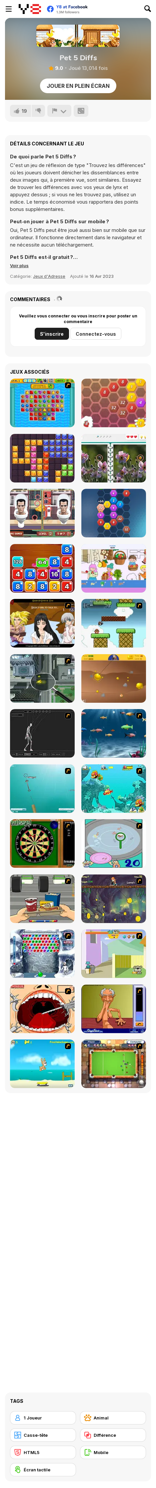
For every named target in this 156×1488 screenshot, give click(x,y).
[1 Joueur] (43, 1417)
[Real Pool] (113, 1063)
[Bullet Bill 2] (113, 623)
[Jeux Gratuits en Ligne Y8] (30, 9)
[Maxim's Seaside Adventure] (42, 1063)
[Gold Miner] (113, 678)
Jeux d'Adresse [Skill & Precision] (49, 276)
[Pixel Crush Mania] (42, 403)
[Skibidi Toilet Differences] (42, 513)
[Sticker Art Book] (113, 568)
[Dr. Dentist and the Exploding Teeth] (42, 1009)
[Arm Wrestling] (113, 1009)
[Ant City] (42, 678)
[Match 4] (113, 403)
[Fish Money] (113, 898)
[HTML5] (43, 1452)
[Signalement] (59, 111)
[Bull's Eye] (42, 843)
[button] (19, 265)
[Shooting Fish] (42, 788)
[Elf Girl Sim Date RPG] (42, 623)
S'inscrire (52, 334)
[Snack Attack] (42, 898)
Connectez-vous (96, 334)
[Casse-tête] (43, 1435)
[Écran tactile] (43, 1469)
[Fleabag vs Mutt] (113, 953)
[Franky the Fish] (113, 733)
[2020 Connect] (113, 513)
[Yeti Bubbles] (42, 953)
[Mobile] (113, 1452)
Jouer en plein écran (78, 86)
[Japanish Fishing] (113, 843)
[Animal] (113, 1417)
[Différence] (113, 1435)
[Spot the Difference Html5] (113, 458)
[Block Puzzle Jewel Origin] (42, 458)
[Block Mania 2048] (42, 568)
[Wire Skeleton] (42, 733)
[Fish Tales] (113, 788)
